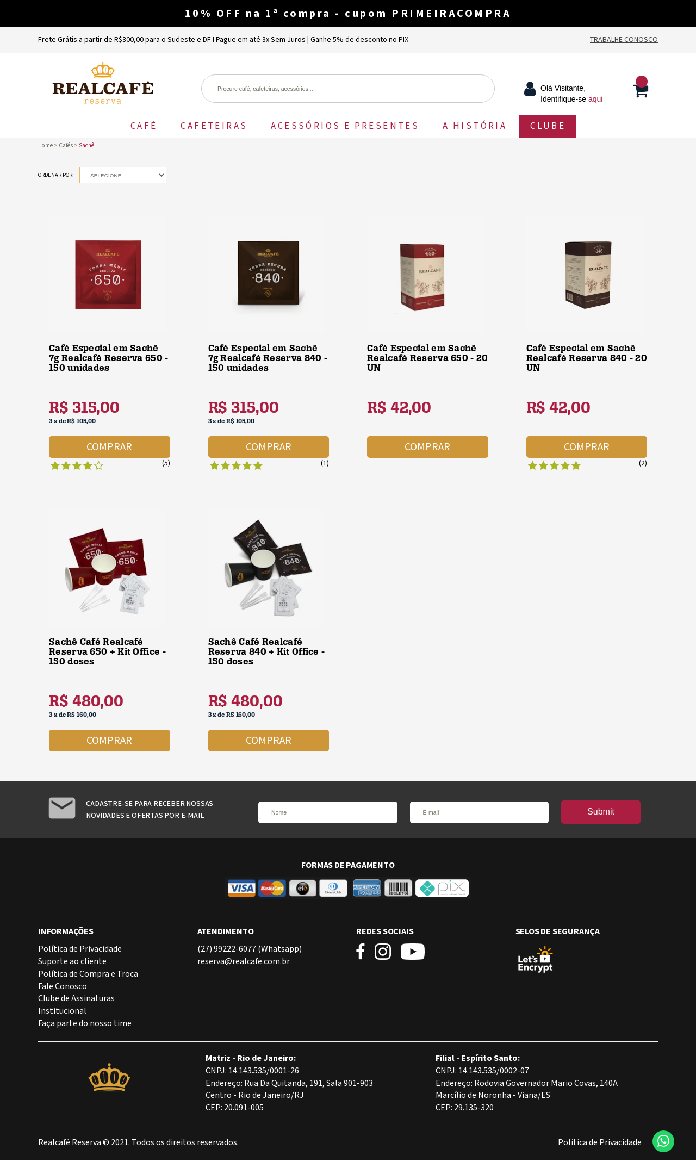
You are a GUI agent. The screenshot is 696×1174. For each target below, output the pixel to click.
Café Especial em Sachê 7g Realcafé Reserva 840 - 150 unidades (268, 358)
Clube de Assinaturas (76, 998)
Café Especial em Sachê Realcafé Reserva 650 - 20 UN (427, 358)
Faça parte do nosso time (85, 1023)
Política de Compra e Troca (88, 974)
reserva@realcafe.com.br (243, 961)
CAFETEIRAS (214, 126)
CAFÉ (144, 126)
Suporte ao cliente (72, 961)
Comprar (109, 447)
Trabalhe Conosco (624, 40)
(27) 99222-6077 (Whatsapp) (249, 949)
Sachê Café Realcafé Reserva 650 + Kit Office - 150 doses (107, 651)
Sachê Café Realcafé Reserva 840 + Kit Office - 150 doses (266, 651)
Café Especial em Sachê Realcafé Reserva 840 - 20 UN (587, 358)
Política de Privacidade (80, 949)
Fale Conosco (62, 986)
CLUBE (548, 126)
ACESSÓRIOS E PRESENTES (345, 126)
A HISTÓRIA (475, 126)
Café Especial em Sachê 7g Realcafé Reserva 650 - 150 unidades (109, 358)
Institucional (62, 1011)
